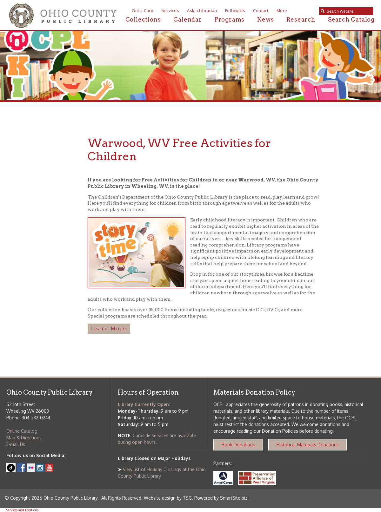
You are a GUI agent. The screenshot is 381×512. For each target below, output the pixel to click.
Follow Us (235, 10)
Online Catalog (21, 431)
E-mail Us (15, 444)
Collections (143, 19)
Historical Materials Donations (308, 444)
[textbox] (348, 11)
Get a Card (142, 10)
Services (170, 10)
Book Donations (238, 444)
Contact (261, 10)
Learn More (109, 328)
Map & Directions (24, 437)
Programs (229, 19)
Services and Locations (22, 510)
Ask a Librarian (202, 10)
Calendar (187, 19)
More (282, 10)
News (265, 19)
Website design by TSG (168, 498)
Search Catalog (351, 19)
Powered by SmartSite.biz (220, 498)
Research (300, 19)
